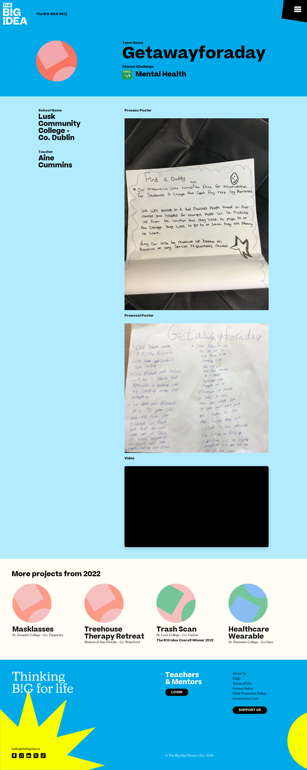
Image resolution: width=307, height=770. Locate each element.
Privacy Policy (243, 688)
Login (176, 692)
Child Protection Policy (249, 693)
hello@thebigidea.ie (26, 749)
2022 (91, 574)
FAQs (237, 678)
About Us (239, 673)
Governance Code (246, 698)
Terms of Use (242, 683)
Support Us (250, 710)
